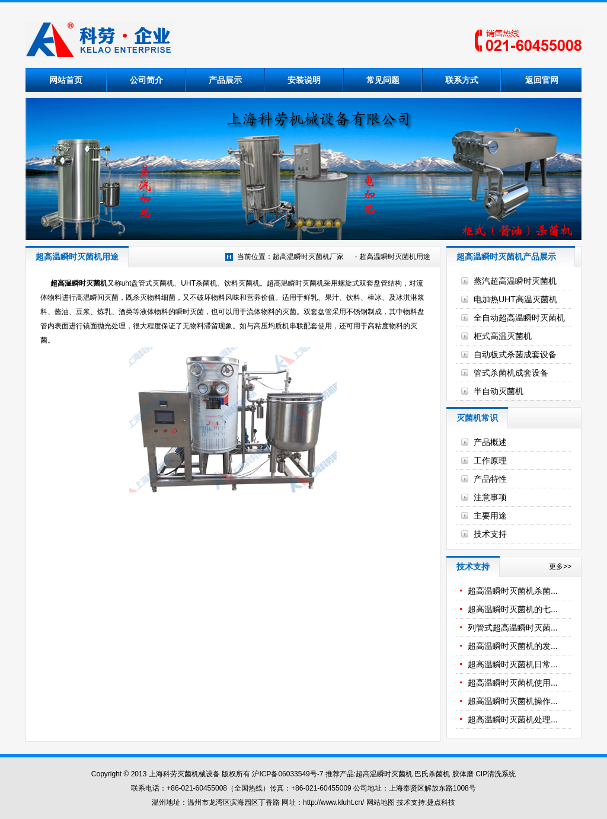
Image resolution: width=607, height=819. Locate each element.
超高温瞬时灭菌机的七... (513, 609)
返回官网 (541, 80)
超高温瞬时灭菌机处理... (513, 719)
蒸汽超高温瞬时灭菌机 (515, 281)
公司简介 (146, 80)
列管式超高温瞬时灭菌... (513, 627)
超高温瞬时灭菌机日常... (513, 664)
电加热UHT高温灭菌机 (515, 299)
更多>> (560, 566)
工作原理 (490, 460)
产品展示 (225, 80)
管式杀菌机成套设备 (511, 372)
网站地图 (380, 802)
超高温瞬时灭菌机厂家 (308, 256)
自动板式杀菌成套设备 (515, 354)
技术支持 (490, 534)
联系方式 (461, 80)
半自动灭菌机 (498, 391)
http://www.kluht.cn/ (333, 802)
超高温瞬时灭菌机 (78, 283)
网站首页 (65, 80)
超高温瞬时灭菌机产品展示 (506, 256)
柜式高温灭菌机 (503, 336)
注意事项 (490, 497)
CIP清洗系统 (495, 774)
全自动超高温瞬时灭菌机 (519, 317)
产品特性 (490, 479)
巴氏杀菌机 (432, 774)
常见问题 (383, 80)
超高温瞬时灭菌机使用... (513, 682)
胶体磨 (463, 774)
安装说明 (304, 80)
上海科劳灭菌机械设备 (184, 774)
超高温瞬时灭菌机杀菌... (513, 591)
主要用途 (490, 515)
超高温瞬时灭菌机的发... (513, 646)
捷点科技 (441, 802)
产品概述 (490, 442)
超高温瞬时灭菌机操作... (513, 701)
